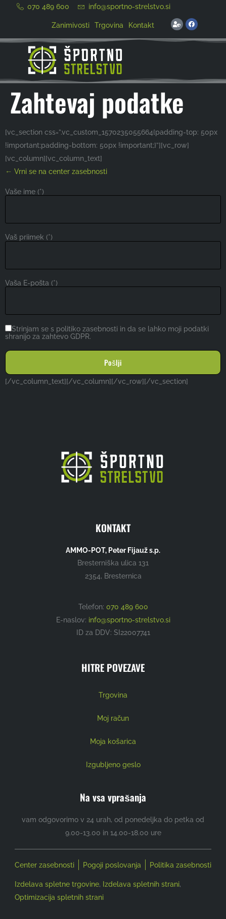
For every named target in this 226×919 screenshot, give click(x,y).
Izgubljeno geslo (113, 764)
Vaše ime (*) (24, 191)
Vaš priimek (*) (29, 237)
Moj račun (113, 718)
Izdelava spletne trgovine (57, 884)
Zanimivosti (70, 25)
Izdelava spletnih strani (141, 884)
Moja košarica (112, 741)
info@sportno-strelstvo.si (129, 619)
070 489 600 (127, 606)
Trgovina (109, 25)
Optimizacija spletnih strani (59, 897)
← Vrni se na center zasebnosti (56, 171)
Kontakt (141, 25)
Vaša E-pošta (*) (31, 282)
